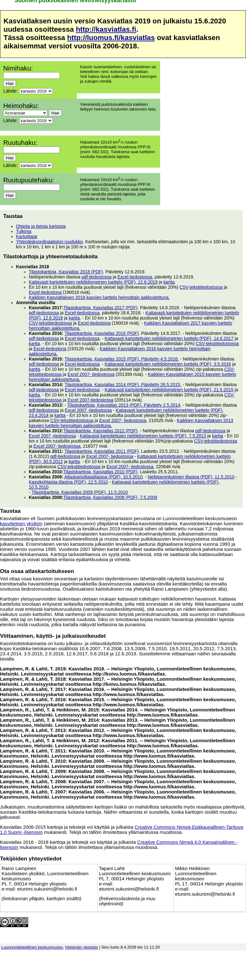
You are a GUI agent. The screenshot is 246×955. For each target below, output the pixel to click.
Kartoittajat (26, 236)
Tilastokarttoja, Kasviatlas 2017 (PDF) (100, 307)
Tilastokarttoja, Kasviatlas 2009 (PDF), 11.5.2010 (79, 492)
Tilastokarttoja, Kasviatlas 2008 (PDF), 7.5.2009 (110, 497)
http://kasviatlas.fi (106, 29)
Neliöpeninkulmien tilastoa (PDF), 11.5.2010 (191, 476)
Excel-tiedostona (45, 292)
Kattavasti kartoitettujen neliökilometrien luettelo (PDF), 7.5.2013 (143, 435)
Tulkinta (23, 231)
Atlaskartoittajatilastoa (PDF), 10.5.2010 (103, 476)
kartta (169, 282)
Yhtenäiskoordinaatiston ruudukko (49, 241)
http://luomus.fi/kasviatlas (111, 38)
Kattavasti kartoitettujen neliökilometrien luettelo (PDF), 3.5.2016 (168, 364)
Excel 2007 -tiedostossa (88, 410)
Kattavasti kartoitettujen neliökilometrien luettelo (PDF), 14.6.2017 (169, 338)
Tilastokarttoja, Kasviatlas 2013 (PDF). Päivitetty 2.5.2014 (123, 405)
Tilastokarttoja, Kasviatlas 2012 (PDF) (100, 430)
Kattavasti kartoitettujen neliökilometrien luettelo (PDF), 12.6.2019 (93, 282)
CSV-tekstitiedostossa (201, 287)
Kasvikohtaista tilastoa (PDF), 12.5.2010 (68, 482)
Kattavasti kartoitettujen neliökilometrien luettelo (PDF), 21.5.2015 (169, 389)
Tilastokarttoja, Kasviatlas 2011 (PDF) (101, 451)
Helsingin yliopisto (81, 947)
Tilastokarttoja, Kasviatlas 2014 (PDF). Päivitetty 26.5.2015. (122, 384)
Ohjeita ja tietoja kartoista (41, 226)
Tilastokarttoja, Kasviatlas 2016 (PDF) (101, 333)
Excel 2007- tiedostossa (91, 374)
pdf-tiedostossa (97, 276)
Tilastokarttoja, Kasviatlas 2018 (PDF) (66, 271)
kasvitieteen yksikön (21, 523)
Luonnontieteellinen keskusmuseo (32, 947)
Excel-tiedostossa (135, 276)
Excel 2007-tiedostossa (90, 400)
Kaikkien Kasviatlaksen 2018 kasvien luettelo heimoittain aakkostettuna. (99, 297)
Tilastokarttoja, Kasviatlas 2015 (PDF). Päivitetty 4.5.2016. (121, 358)
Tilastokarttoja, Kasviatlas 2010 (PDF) (100, 471)
